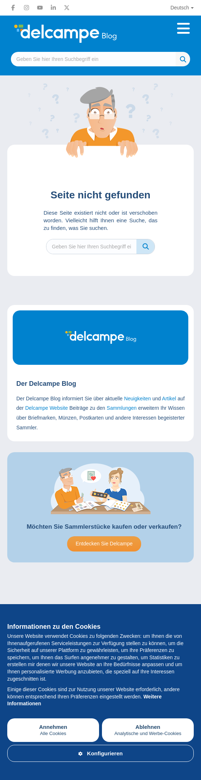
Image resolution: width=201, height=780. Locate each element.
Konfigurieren (100, 753)
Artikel (169, 398)
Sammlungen (122, 408)
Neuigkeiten (137, 398)
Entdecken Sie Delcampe (103, 543)
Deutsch (180, 8)
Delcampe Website (46, 408)
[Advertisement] (100, 602)
